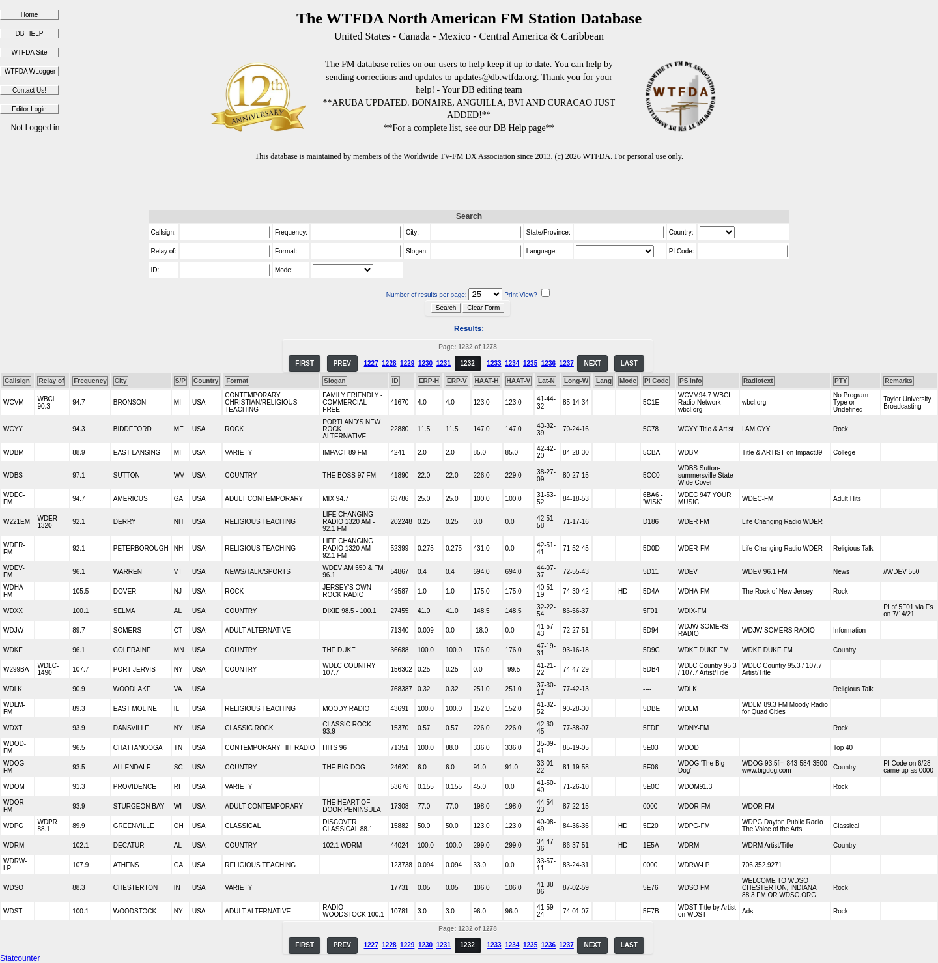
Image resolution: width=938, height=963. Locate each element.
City (121, 380)
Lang (604, 380)
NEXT (592, 363)
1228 (389, 363)
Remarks (898, 380)
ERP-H (429, 380)
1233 (494, 363)
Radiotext (758, 380)
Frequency (90, 380)
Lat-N (546, 380)
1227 (370, 363)
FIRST (304, 363)
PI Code (656, 380)
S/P (180, 380)
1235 (530, 363)
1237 (567, 363)
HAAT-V (518, 380)
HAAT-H (487, 380)
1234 (512, 363)
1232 (468, 363)
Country (205, 380)
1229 (407, 363)
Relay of (51, 380)
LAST (629, 363)
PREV (342, 363)
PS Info (690, 380)
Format (237, 380)
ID (395, 380)
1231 (443, 363)
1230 (425, 363)
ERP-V (457, 380)
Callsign (17, 380)
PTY (840, 380)
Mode (627, 380)
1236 (548, 363)
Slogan (334, 380)
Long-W (576, 380)
